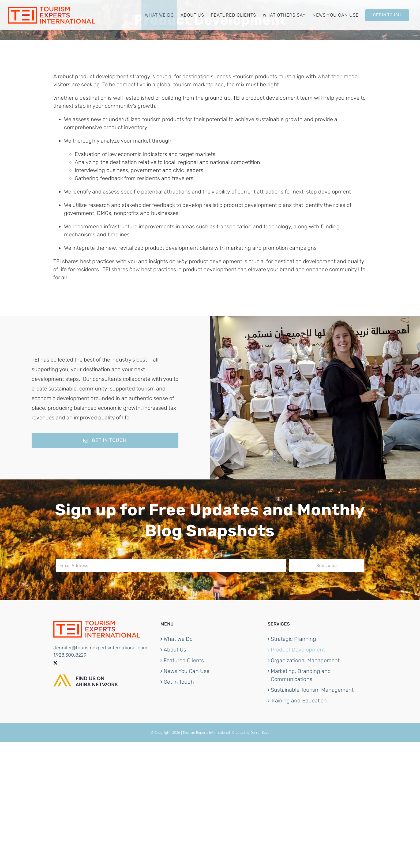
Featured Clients (184, 660)
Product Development (298, 649)
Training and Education (299, 700)
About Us (175, 649)
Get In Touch (179, 682)
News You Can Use (186, 671)
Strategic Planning (293, 639)
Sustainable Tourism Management (312, 690)
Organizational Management (305, 660)
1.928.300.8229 (69, 655)
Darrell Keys (259, 733)
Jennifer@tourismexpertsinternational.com (100, 648)
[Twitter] (55, 663)
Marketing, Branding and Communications (301, 675)
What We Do (178, 639)
